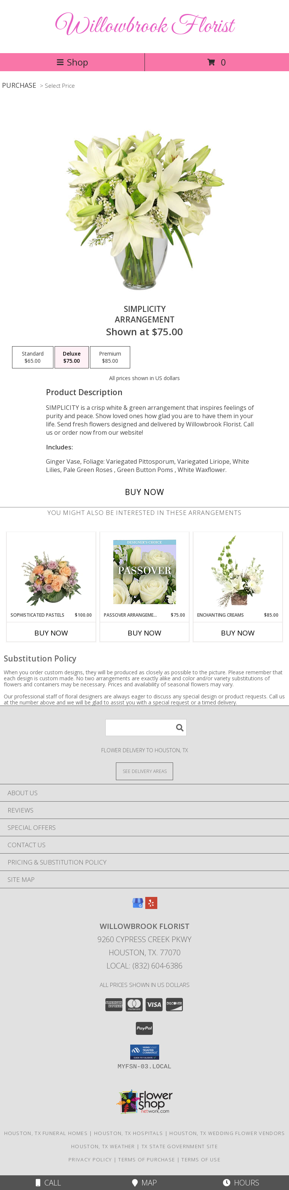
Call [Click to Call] (48, 1183)
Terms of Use (201, 1159)
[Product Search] (146, 727)
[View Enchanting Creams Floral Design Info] (238, 572)
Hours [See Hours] (241, 1183)
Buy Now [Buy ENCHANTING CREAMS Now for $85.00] (238, 633)
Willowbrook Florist (144, 26)
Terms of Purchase (146, 1159)
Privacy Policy (90, 1159)
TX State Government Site (179, 1146)
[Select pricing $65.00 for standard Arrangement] (32, 357)
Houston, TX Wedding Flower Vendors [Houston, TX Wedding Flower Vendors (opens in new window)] (227, 1133)
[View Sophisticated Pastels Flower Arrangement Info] (51, 572)
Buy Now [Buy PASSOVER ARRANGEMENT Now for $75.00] (144, 633)
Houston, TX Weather (103, 1146)
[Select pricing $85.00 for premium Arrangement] (110, 357)
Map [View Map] (144, 1183)
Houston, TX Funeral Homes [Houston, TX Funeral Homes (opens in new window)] (46, 1133)
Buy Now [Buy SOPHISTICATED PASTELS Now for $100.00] (51, 633)
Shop (72, 62)
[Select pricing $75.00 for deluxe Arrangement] (71, 357)
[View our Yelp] (151, 906)
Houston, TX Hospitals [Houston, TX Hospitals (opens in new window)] (128, 1133)
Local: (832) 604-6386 (144, 966)
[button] (144, 1052)
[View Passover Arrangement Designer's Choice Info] (144, 572)
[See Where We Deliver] (144, 770)
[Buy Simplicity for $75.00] (144, 492)
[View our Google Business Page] (138, 906)
